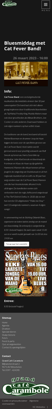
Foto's (5, 338)
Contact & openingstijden (13, 347)
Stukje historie (8, 335)
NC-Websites (39, 407)
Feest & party (8, 341)
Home (4, 322)
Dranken (6, 328)
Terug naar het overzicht (16, 244)
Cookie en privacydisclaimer (14, 400)
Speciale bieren (9, 331)
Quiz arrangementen (11, 344)
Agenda (5, 325)
